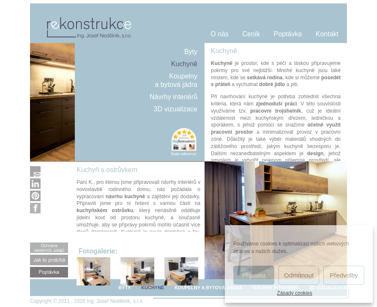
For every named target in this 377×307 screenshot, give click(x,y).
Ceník (251, 34)
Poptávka (288, 34)
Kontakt (327, 34)
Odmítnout (299, 275)
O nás (219, 34)
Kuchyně (184, 63)
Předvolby (344, 275)
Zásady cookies (294, 293)
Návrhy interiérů (173, 96)
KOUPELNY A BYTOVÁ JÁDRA (209, 287)
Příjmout (253, 275)
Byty (190, 51)
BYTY (124, 287)
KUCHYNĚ (152, 287)
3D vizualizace (175, 109)
